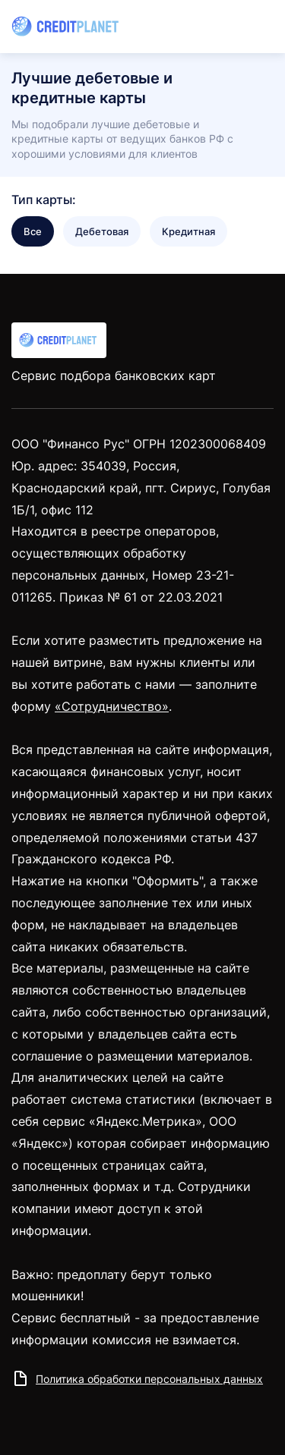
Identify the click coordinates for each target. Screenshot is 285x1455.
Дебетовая (101, 231)
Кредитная (188, 231)
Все (33, 231)
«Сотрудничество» (112, 706)
